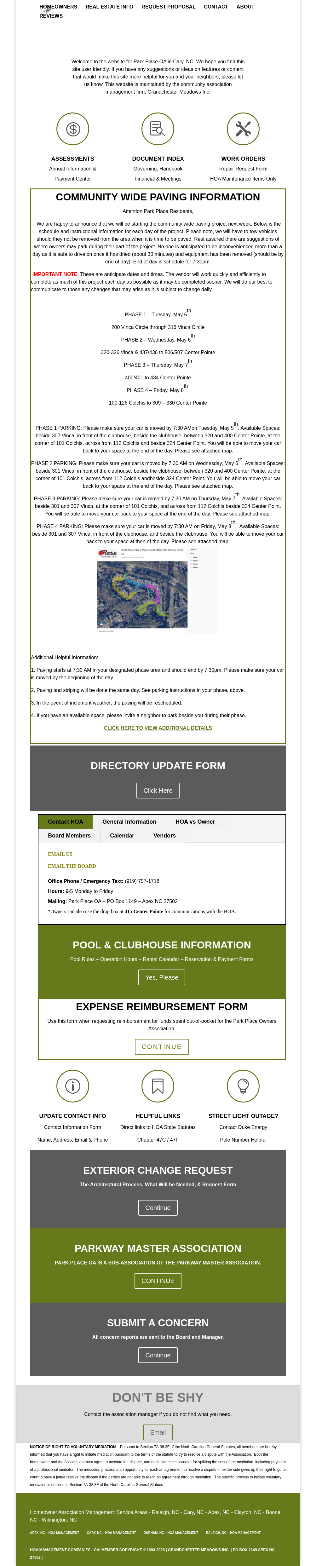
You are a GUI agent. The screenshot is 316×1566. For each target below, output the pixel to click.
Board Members (69, 835)
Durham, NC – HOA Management (171, 1532)
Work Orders (243, 159)
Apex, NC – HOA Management (54, 1532)
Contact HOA (65, 822)
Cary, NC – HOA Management (111, 1532)
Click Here (157, 790)
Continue (157, 1207)
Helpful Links (158, 1116)
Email (158, 1432)
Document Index (158, 159)
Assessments (72, 159)
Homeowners (58, 7)
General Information (129, 822)
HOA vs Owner (195, 822)
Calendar (122, 835)
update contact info (72, 1116)
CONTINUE (162, 1046)
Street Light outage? (243, 1116)
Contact (216, 7)
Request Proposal (168, 7)
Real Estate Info (109, 7)
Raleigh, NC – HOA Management (233, 1532)
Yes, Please (161, 977)
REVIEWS (51, 16)
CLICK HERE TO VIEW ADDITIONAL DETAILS (158, 728)
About (246, 7)
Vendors (164, 835)
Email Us (61, 854)
